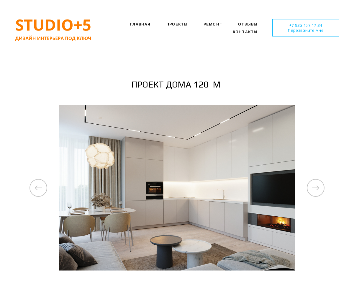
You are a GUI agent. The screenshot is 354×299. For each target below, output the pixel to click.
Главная (140, 24)
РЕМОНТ (213, 24)
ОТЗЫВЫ (248, 24)
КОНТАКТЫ (245, 32)
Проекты (177, 24)
